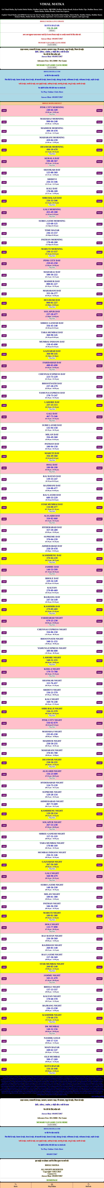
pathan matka (72, 1076)
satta (101, 1091)
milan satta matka (42, 1088)
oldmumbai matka (18, 1083)
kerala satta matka (39, 1083)
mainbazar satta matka (65, 1091)
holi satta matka (52, 1088)
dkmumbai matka (86, 1081)
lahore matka (28, 1080)
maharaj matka (89, 1076)
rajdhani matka (61, 1080)
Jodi (4, 110)
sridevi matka (22, 1076)
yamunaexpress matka (17, 1080)
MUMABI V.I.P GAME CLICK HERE (52, 44)
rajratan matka (52, 1080)
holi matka (44, 1080)
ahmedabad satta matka (53, 1089)
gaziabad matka (72, 1078)
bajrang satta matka (11, 1091)
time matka (64, 1076)
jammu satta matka (79, 1089)
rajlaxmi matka (71, 1080)
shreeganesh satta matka (15, 1086)
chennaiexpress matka (94, 1078)
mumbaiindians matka (61, 1078)
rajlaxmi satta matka (89, 1088)
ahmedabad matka (20, 1081)
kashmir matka (76, 1081)
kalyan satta (44, 1094)
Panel (99, 110)
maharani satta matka (79, 1084)
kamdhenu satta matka (67, 1089)
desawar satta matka (92, 1084)
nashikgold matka (97, 1081)
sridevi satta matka (63, 1083)
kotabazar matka (29, 1083)
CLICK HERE (52, 45)
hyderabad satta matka (26, 1089)
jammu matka (41, 1081)
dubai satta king (6, 1093)
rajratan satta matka (64, 1088)
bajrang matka (66, 1081)
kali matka (29, 1076)
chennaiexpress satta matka (89, 1086)
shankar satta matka (51, 1083)
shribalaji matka (38, 1076)
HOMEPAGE (52, 1180)
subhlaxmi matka (55, 1076)
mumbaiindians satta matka (46, 1086)
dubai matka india (30, 1093)
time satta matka (19, 1084)
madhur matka (99, 1076)
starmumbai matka (82, 1080)
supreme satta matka (39, 1089)
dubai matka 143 (61, 1093)
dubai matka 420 (40, 1093)
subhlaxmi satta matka (7, 1084)
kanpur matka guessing (83, 1093)
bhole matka (49, 1081)
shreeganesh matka (36, 1078)
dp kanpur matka (62, 1094)
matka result (94, 1093)
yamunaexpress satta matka (17, 1088)
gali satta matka (97, 1083)
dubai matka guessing (17, 1093)
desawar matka (17, 1078)
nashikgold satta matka (51, 1091)
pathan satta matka (30, 1084)
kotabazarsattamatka (93, 1091)
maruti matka (81, 1076)
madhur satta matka (66, 1084)
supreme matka (10, 1081)
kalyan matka (58, 1081)
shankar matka (13, 1076)
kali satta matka (74, 1083)
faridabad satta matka (73, 1086)
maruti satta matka (42, 1084)
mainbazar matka (7, 1083)
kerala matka (4, 1076)
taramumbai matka (48, 1078)
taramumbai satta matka (30, 1086)
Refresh (52, 30)
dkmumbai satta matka (37, 1091)
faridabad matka (83, 1078)
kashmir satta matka (24, 1091)
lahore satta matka (30, 1088)
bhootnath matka (6, 1080)
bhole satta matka (91, 1089)
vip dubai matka (50, 1093)
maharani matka (7, 1078)
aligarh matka (92, 1080)
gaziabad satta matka (61, 1086)
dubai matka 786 (71, 1093)
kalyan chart (52, 1094)
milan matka (36, 1080)
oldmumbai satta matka (79, 1091)
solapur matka (26, 1078)
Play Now (52, 114)
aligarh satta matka (13, 1089)
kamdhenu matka (32, 1081)
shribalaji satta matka (85, 1083)
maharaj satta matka (54, 1084)
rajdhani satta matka (76, 1088)
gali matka (46, 1076)
